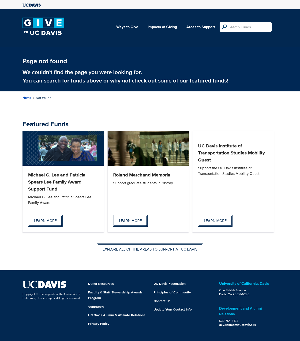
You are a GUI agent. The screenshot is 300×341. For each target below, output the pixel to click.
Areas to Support (200, 27)
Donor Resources (101, 283)
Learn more (45, 220)
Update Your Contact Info (173, 309)
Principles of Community (172, 292)
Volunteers (96, 306)
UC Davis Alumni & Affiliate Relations (116, 315)
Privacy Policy (98, 323)
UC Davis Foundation (170, 283)
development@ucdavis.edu (237, 324)
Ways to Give (127, 27)
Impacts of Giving (162, 27)
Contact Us (162, 301)
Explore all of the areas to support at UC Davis (150, 249)
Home (26, 97)
